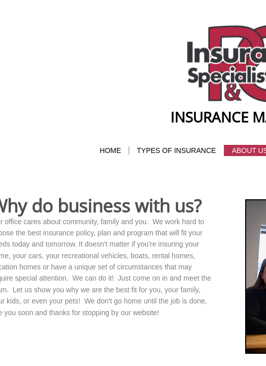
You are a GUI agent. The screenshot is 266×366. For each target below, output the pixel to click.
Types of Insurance (176, 150)
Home (110, 150)
